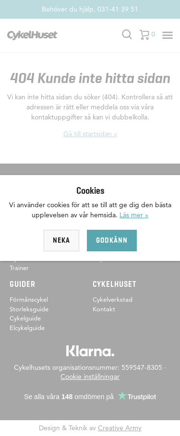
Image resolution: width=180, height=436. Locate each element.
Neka (61, 240)
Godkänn (112, 240)
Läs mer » (134, 215)
